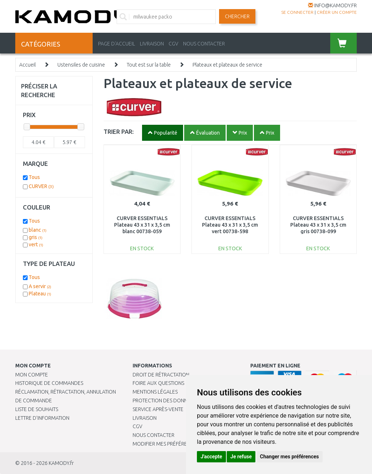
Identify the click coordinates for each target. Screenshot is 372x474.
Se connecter (297, 12)
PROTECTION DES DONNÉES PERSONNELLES (182, 400)
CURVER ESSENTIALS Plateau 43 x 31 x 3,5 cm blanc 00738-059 (142, 224)
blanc (37, 230)
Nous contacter (153, 435)
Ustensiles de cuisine (81, 65)
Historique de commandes (49, 383)
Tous (34, 177)
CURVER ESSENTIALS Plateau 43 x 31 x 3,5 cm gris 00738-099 (318, 224)
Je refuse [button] (241, 456)
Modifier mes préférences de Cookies (181, 444)
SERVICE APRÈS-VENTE (158, 409)
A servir (40, 286)
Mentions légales (155, 392)
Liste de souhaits (36, 409)
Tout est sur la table (149, 65)
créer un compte (337, 12)
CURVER (41, 186)
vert (36, 244)
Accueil (27, 65)
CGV (173, 44)
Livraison (145, 418)
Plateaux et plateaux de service (227, 65)
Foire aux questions (158, 383)
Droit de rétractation (161, 375)
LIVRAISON (152, 44)
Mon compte (31, 375)
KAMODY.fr (61, 463)
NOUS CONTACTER (204, 44)
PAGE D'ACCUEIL (116, 44)
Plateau (40, 293)
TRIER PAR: (119, 131)
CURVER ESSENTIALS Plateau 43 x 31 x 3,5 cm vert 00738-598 (230, 224)
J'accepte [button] (211, 456)
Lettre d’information (42, 418)
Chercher (237, 16)
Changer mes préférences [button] (289, 456)
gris (36, 237)
